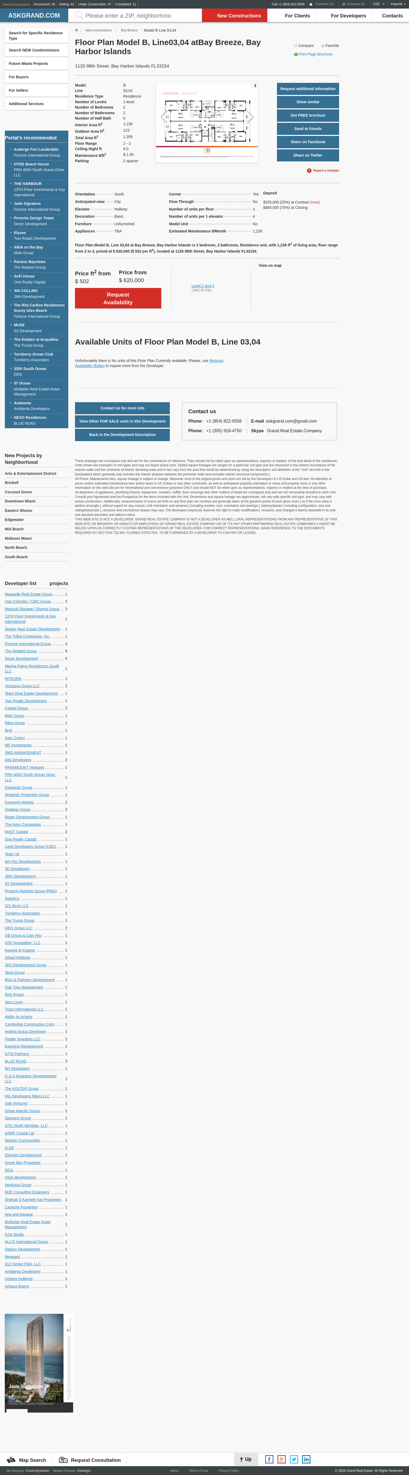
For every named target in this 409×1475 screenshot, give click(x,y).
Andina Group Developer (25, 1031)
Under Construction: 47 (94, 4)
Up (248, 1459)
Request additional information (308, 89)
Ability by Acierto (18, 1017)
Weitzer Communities (22, 1140)
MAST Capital (16, 832)
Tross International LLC (24, 1009)
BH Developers (17, 1068)
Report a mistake (326, 170)
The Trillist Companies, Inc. (27, 636)
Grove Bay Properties (23, 1162)
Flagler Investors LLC (22, 1039)
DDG (39, 371)
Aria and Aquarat (19, 1214)
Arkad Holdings (17, 957)
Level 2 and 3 (203, 286)
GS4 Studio (14, 1234)
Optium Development (22, 1249)
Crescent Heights (19, 802)
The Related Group (39, 264)
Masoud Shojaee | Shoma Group (32, 609)
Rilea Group (15, 723)
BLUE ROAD (39, 420)
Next (250, 117)
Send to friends (308, 129)
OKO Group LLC (19, 928)
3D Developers (17, 869)
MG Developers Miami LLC (27, 1096)
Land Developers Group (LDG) (30, 846)
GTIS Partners (17, 1054)
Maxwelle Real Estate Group (28, 594)
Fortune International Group (39, 152)
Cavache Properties (21, 1207)
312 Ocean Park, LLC (23, 1264)
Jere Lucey (14, 1002)
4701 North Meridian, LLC (26, 1125)
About (174, 1471)
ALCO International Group (26, 1242)
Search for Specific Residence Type (36, 35)
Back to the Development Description (122, 434)
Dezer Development (39, 221)
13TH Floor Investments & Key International (39, 189)
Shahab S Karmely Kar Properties (33, 1199)
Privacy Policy (229, 1471)
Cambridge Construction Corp (29, 1024)
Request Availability (118, 298)
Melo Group (39, 250)
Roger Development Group (27, 817)
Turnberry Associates (39, 357)
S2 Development (39, 328)
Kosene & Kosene (20, 950)
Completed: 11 (125, 4)
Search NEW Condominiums (34, 50)
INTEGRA (13, 678)
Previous (163, 117)
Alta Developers (18, 760)
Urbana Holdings (19, 1279)
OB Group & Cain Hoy (23, 935)
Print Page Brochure (315, 54)
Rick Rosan (14, 994)
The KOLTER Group (22, 1088)
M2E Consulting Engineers (27, 1192)
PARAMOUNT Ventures (24, 767)
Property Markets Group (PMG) (31, 891)
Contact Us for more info (122, 408)
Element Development (23, 1155)
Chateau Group (18, 809)
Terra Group (15, 972)
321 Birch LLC (17, 906)
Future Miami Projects (28, 63)
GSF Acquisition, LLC (22, 943)
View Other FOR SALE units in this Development (122, 421)
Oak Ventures (16, 1103)
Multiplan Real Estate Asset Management (39, 388)
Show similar (308, 102)
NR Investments (18, 745)
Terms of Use (198, 1471)
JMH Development (39, 293)
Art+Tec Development (23, 861)
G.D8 (9, 1148)
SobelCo (12, 898)
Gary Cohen (15, 738)
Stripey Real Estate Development (32, 629)
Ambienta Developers (39, 406)
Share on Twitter (308, 155)
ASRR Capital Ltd (19, 1133)
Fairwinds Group (18, 787)
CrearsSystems (37, 1471)
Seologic (84, 1471)
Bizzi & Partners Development (30, 980)
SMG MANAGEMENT (23, 753)
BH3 (8, 730)
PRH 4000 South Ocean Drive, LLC (39, 169)
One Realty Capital (39, 279)
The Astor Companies (23, 824)
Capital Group (16, 708)
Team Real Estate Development (31, 693)
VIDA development (20, 1177)
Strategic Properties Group (27, 795)
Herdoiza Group (18, 1185)
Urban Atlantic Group (22, 1111)
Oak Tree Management (24, 987)
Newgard (12, 1257)
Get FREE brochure (308, 115)
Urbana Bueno (17, 1286)
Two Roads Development (39, 235)
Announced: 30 (44, 4)
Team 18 (12, 854)
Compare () (356, 4)
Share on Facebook (308, 142)
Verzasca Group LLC (22, 686)
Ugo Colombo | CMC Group (28, 601)
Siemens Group (18, 1118)
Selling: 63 (66, 4)
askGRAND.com (34, 15)
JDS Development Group (26, 965)
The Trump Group (39, 342)
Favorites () (324, 4)
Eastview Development (24, 1046)
